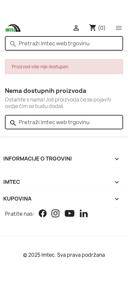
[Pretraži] (64, 43)
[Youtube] (69, 214)
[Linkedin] (84, 214)
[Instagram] (55, 214)
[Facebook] (43, 214)
